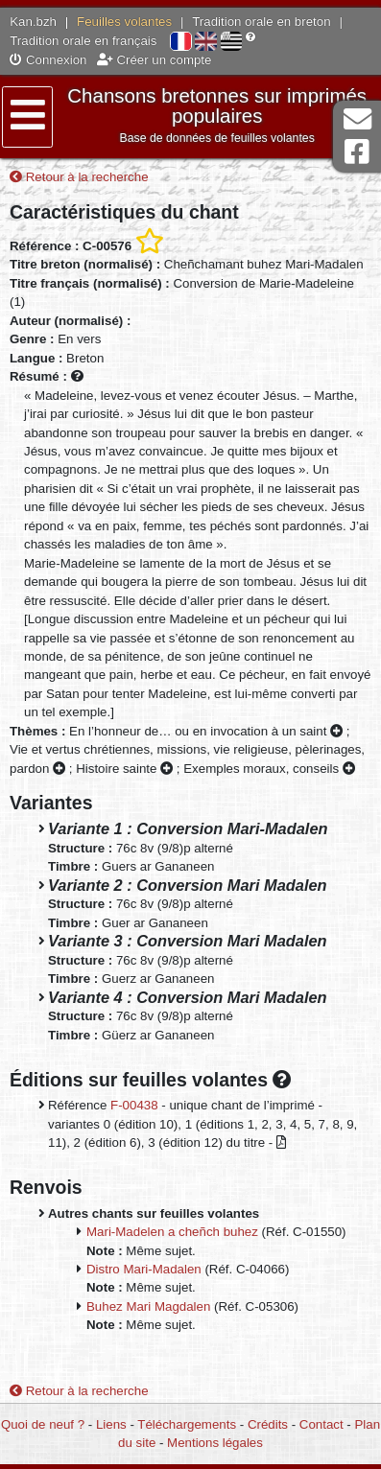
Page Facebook (357, 152)
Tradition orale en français (83, 41)
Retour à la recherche (79, 177)
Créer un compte (154, 60)
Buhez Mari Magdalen (148, 1306)
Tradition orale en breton (261, 21)
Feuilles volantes (124, 21)
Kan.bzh (33, 21)
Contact (321, 1424)
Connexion (48, 60)
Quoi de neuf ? (42, 1424)
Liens (111, 1424)
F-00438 (134, 1105)
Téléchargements (186, 1424)
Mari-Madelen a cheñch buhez (172, 1231)
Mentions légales (215, 1442)
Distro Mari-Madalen (144, 1269)
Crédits (268, 1424)
